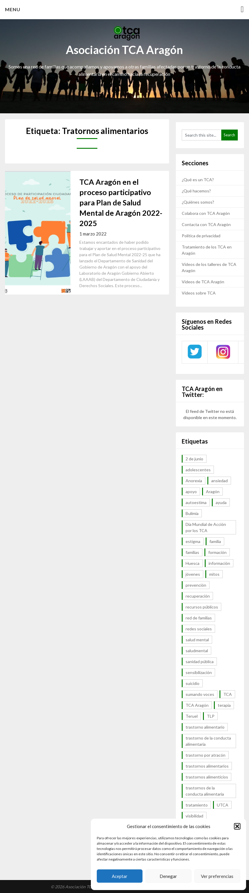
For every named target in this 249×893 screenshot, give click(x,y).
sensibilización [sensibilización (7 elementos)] (199, 672)
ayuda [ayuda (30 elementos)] (221, 502)
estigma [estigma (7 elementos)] (193, 541)
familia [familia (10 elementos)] (215, 541)
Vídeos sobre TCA (199, 292)
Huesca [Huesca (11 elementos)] (192, 563)
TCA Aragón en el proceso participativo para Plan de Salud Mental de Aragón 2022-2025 (120, 202)
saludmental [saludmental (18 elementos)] (197, 650)
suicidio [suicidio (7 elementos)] (192, 683)
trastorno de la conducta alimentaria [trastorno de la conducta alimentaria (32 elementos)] (208, 741)
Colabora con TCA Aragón (206, 213)
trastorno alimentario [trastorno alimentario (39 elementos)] (205, 727)
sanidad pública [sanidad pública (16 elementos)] (200, 661)
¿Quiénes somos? (198, 202)
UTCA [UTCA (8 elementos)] (222, 804)
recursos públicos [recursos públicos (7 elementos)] (202, 606)
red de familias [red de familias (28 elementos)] (199, 617)
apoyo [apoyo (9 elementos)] (191, 491)
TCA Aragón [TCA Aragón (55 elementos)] (197, 705)
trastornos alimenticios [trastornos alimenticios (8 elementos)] (207, 776)
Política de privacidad (201, 235)
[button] (237, 826)
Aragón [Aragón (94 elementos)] (212, 491)
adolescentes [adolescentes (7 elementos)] (198, 469)
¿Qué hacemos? (196, 190)
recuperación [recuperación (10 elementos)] (198, 595)
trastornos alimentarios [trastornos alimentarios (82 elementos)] (207, 765)
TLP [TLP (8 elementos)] (210, 716)
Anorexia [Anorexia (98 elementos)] (194, 480)
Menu (12, 9)
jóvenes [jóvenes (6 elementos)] (193, 574)
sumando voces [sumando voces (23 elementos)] (200, 694)
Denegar (168, 876)
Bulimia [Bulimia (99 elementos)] (192, 513)
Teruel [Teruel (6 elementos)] (192, 716)
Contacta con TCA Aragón (206, 224)
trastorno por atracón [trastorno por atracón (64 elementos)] (205, 755)
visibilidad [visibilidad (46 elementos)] (194, 815)
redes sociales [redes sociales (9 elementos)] (199, 628)
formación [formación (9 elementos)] (217, 552)
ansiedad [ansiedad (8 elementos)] (219, 480)
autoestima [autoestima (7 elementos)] (196, 502)
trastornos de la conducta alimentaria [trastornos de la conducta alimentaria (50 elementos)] (205, 790)
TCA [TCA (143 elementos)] (227, 694)
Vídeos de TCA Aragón (203, 281)
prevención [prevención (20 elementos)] (196, 585)
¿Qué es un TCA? (198, 179)
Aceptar (119, 876)
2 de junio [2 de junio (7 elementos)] (194, 458)
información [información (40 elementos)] (219, 563)
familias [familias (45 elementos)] (192, 552)
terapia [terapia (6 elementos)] (224, 705)
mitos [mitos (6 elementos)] (214, 574)
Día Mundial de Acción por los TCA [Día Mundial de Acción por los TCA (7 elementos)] (206, 527)
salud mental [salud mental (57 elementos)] (197, 639)
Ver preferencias (217, 876)
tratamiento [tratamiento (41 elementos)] (197, 804)
